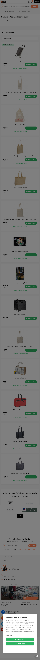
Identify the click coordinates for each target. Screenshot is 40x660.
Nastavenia (20, 647)
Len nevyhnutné (20, 643)
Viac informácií (9, 635)
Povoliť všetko (19, 639)
